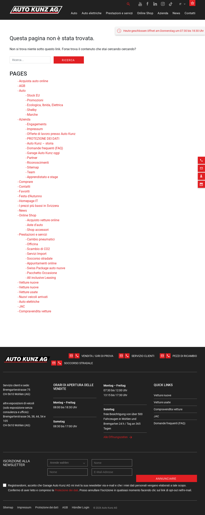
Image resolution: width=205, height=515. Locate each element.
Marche (32, 115)
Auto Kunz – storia (40, 143)
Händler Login (80, 507)
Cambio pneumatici (41, 239)
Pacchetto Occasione (42, 273)
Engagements (36, 124)
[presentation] (166, 467)
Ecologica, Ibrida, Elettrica (45, 105)
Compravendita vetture (35, 311)
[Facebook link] (148, 4)
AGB (22, 86)
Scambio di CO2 (38, 249)
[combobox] (60, 466)
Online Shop (145, 13)
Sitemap (33, 167)
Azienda (163, 13)
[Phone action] (201, 174)
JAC (22, 306)
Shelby (32, 110)
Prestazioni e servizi (119, 13)
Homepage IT (28, 201)
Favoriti (24, 191)
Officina (32, 244)
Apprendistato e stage (42, 177)
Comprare (26, 182)
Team (31, 172)
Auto (74, 13)
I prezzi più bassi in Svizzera (39, 206)
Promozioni (35, 100)
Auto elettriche (91, 13)
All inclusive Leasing (41, 278)
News (176, 13)
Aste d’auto (35, 225)
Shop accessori (38, 230)
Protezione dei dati (66, 490)
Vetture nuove (28, 282)
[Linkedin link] (155, 4)
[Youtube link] (140, 4)
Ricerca (68, 60)
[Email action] (201, 182)
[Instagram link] (163, 4)
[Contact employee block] (201, 190)
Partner (32, 158)
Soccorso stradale (39, 258)
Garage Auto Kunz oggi (43, 153)
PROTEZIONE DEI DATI (43, 138)
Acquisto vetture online (43, 220)
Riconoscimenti (38, 162)
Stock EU (33, 95)
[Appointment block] (201, 198)
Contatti (190, 13)
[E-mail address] (112, 472)
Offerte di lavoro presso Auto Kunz (51, 134)
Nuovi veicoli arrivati (33, 297)
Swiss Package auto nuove (46, 268)
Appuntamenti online (41, 263)
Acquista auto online (33, 81)
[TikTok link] (171, 4)
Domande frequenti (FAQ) (45, 148)
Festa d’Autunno (30, 196)
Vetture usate (28, 292)
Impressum (35, 129)
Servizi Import (36, 254)
